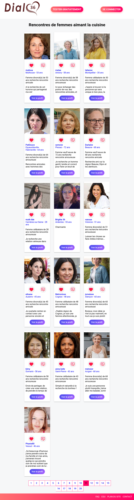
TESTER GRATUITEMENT (67, 9)
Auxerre (29, 297)
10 (80, 483)
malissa (29, 70)
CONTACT (127, 496)
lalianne (89, 70)
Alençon (89, 297)
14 (102, 483)
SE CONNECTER (112, 9)
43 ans (71, 371)
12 (91, 483)
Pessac (58, 147)
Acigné (88, 371)
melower (89, 369)
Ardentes (59, 222)
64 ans (40, 150)
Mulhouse (30, 72)
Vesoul (29, 446)
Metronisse (60, 294)
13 (97, 483)
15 (108, 483)
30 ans (100, 72)
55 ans (68, 222)
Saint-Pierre (60, 371)
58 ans (66, 72)
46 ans (37, 446)
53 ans (39, 72)
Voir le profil (37, 98)
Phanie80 (30, 443)
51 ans (97, 222)
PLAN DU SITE (114, 496)
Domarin (30, 371)
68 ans (97, 147)
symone (59, 145)
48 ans (67, 297)
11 (86, 483)
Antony (58, 72)
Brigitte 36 (60, 219)
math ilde (30, 219)
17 (64, 488)
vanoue (88, 219)
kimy (28, 369)
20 (80, 488)
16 (58, 488)
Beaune (88, 147)
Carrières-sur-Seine (34, 222)
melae (58, 70)
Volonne (89, 222)
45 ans (37, 297)
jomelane (89, 294)
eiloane (29, 294)
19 (75, 488)
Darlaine (89, 145)
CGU (103, 496)
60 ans (97, 297)
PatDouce (30, 145)
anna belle (60, 369)
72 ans (67, 147)
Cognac (58, 297)
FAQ (97, 496)
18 (69, 488)
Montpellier (90, 72)
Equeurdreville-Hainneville (32, 148)
